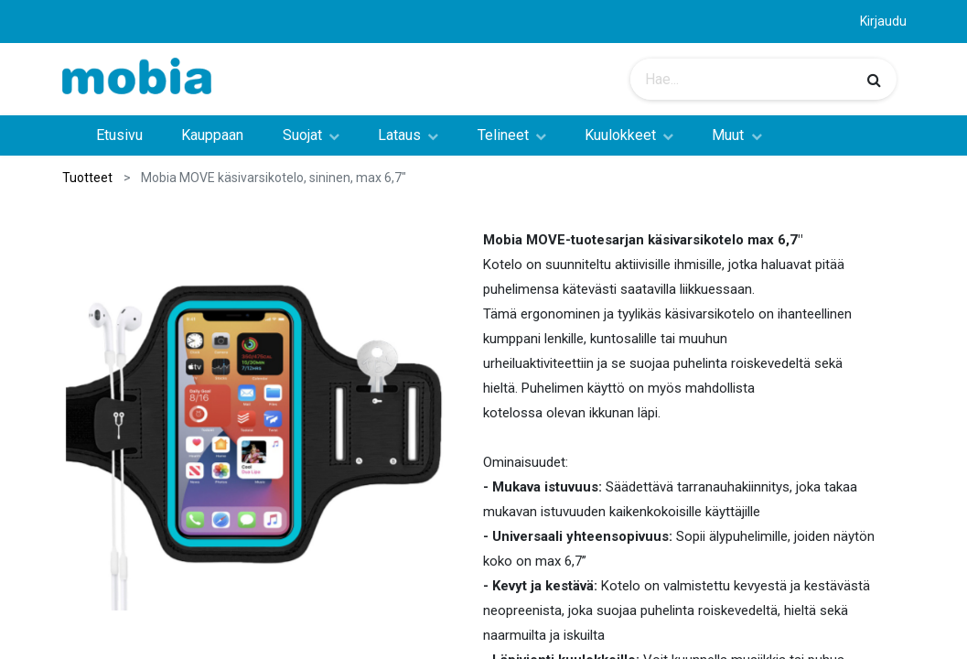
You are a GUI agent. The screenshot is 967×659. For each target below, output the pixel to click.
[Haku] (874, 80)
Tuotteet (87, 177)
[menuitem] (119, 135)
